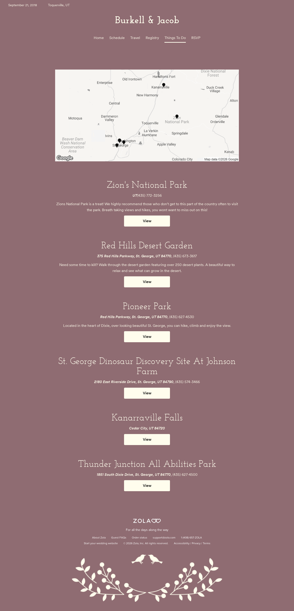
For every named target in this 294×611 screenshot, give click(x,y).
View (147, 221)
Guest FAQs (118, 537)
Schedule (117, 38)
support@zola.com (164, 537)
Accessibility (181, 543)
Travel (135, 38)
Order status (139, 537)
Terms (206, 543)
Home (99, 38)
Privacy (196, 543)
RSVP (196, 38)
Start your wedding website (101, 543)
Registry (152, 38)
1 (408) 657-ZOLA (191, 537)
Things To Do (175, 38)
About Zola (99, 537)
